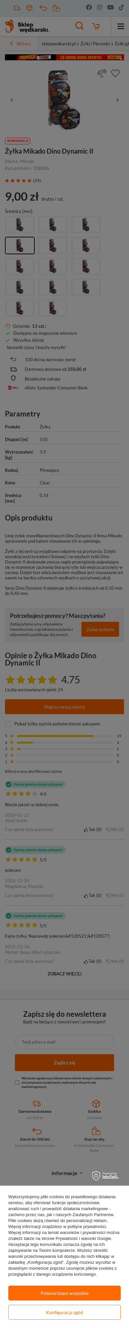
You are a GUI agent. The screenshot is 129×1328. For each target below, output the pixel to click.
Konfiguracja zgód (64, 1312)
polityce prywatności (86, 1226)
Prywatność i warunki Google (83, 1238)
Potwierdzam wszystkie (65, 1293)
